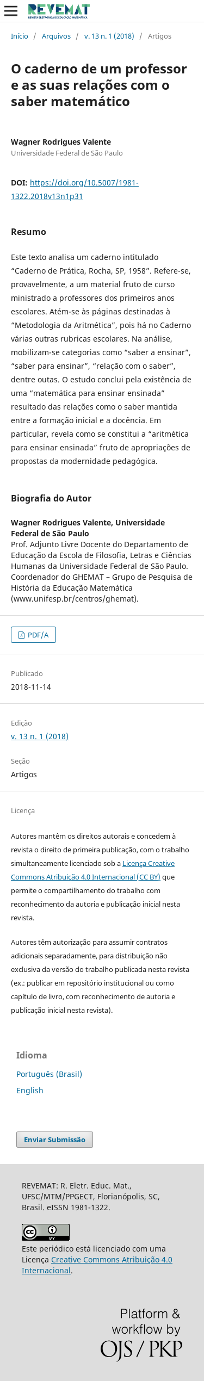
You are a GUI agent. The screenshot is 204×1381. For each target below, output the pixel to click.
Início (19, 36)
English (30, 1090)
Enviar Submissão (54, 1139)
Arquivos (56, 36)
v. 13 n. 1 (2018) (109, 36)
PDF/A (37, 635)
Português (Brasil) (49, 1074)
